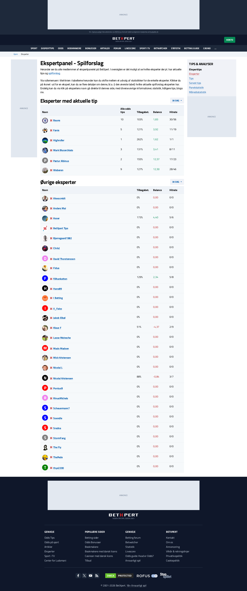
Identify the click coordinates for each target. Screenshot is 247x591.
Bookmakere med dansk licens (101, 551)
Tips (191, 78)
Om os (169, 542)
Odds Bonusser (93, 542)
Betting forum (132, 538)
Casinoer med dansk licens (99, 556)
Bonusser (90, 48)
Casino (207, 48)
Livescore (130, 48)
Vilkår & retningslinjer (177, 551)
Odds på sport (51, 542)
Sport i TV (145, 48)
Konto (229, 39)
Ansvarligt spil (132, 560)
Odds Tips (49, 538)
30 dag (175, 100)
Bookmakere (74, 48)
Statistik (175, 48)
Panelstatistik (196, 87)
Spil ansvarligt (96, 32)
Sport (34, 48)
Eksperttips (47, 48)
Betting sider (92, 538)
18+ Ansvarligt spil (136, 585)
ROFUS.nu (118, 32)
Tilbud (88, 560)
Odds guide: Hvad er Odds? (139, 556)
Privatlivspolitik (174, 556)
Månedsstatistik (197, 92)
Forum (117, 48)
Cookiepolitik (173, 560)
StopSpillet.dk (154, 32)
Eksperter (194, 74)
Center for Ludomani (55, 560)
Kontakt (170, 538)
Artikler (105, 48)
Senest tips (195, 83)
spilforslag (54, 73)
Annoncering (173, 547)
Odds (61, 48)
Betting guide (191, 48)
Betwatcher (160, 48)
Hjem (16, 54)
